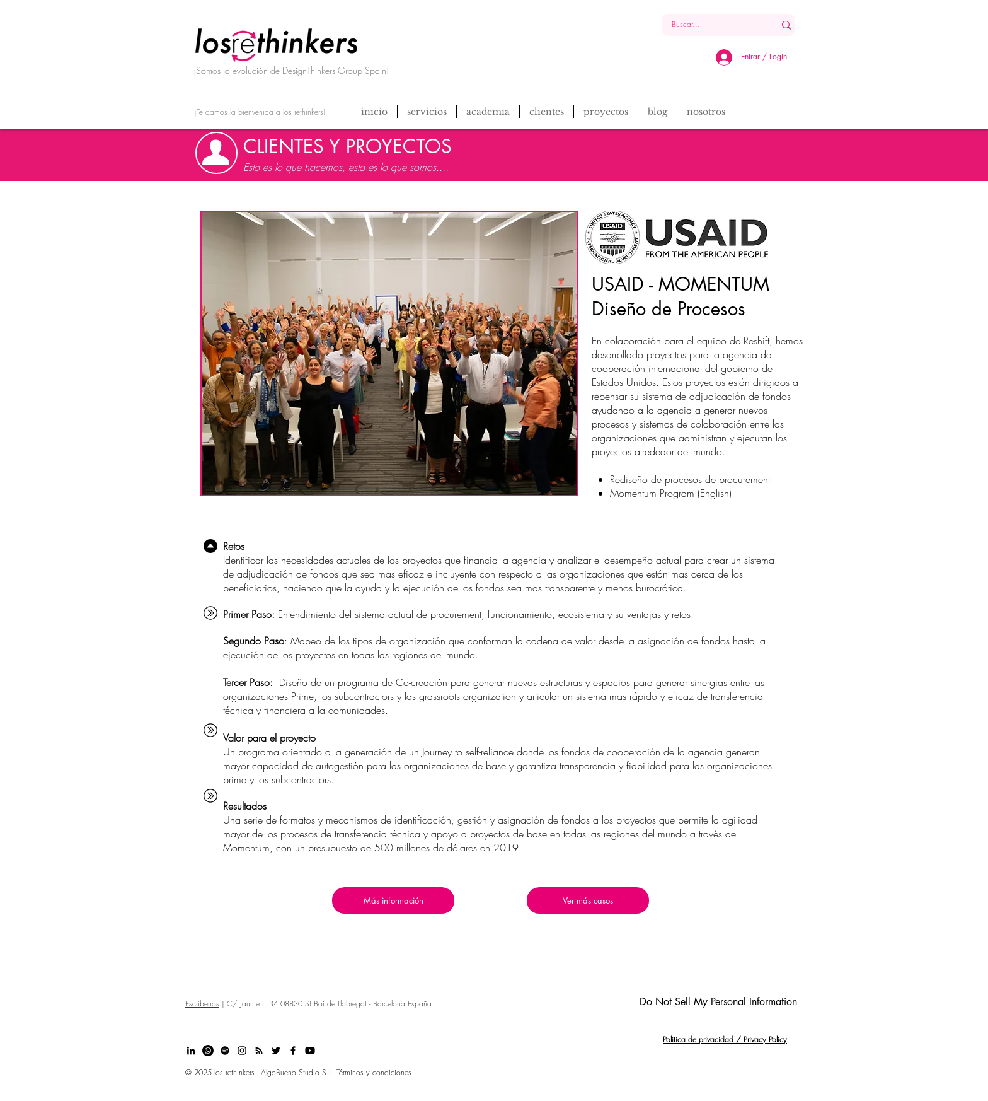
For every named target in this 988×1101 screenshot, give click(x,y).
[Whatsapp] (208, 1050)
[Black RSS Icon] (259, 1050)
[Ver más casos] (588, 900)
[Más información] (393, 900)
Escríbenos (202, 1003)
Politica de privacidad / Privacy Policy (725, 1039)
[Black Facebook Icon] (293, 1050)
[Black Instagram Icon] (242, 1050)
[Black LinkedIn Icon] (191, 1050)
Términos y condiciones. (376, 1072)
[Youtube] (310, 1050)
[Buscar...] (708, 25)
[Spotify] (225, 1050)
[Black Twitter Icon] (276, 1050)
